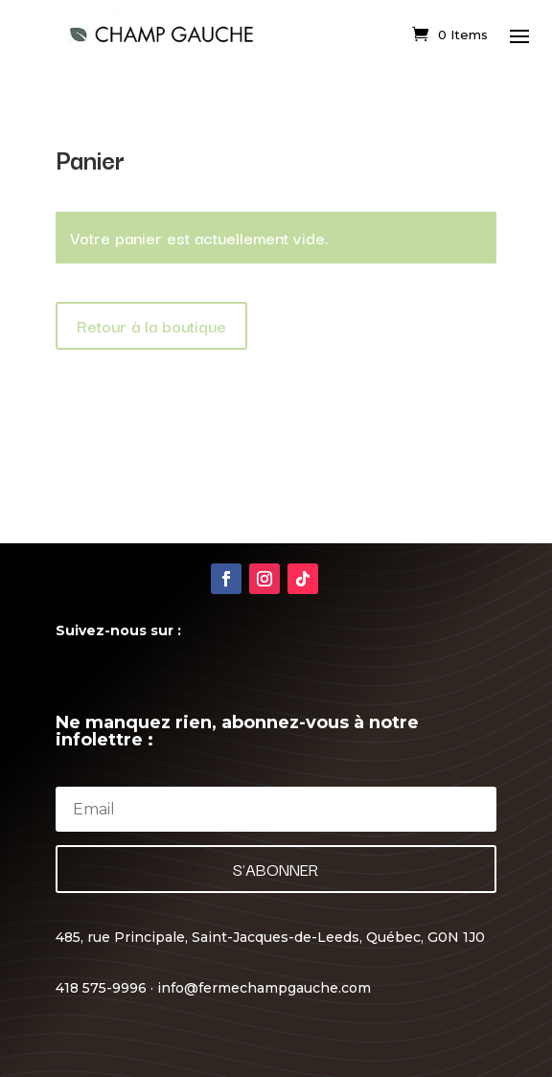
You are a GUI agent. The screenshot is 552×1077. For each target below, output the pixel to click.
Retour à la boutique (151, 325)
